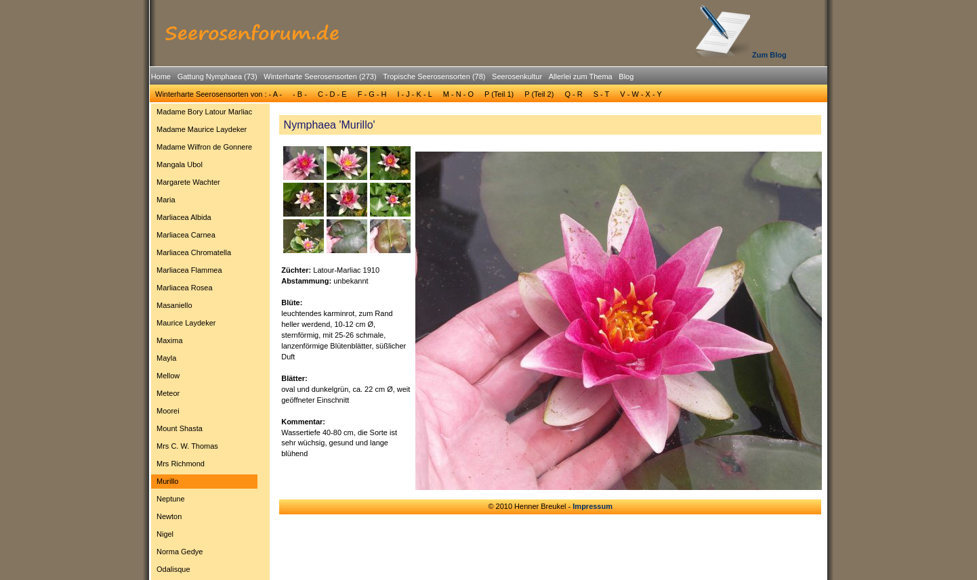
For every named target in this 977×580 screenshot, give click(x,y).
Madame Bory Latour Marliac (204, 112)
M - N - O (458, 94)
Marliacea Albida (184, 217)
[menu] (204, 342)
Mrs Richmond (181, 464)
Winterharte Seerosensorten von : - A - (218, 94)
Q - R (573, 94)
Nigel (165, 534)
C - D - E (332, 94)
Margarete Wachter (188, 182)
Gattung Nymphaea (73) (217, 76)
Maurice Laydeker (186, 323)
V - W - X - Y (641, 94)
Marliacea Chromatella (194, 252)
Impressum (592, 506)
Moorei (168, 411)
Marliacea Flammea (189, 270)
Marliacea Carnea (186, 235)
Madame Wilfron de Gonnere (204, 147)
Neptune (171, 499)
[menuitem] (161, 77)
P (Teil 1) (499, 94)
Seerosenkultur (517, 76)
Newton (169, 516)
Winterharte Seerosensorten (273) (320, 76)
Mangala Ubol (180, 164)
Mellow (168, 376)
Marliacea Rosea (185, 288)
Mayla (166, 358)
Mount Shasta (180, 428)
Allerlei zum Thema (580, 76)
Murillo (167, 481)
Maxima (170, 340)
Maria (166, 200)
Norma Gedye (180, 552)
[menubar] (392, 78)
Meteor (168, 393)
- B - (300, 94)
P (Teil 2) (539, 94)
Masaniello (174, 305)
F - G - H (372, 94)
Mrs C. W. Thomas (187, 446)
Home (161, 76)
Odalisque (173, 569)
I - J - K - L (414, 94)
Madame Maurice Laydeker (202, 129)
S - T (602, 94)
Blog (626, 76)
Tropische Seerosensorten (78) (434, 76)
